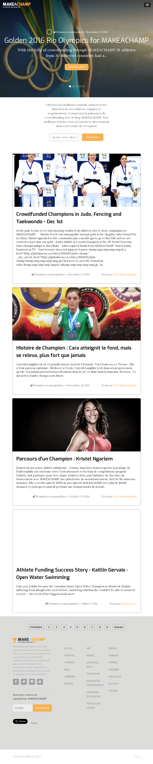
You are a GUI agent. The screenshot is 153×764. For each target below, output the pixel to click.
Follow (34, 723)
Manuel (90, 655)
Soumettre (42, 708)
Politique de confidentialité (94, 683)
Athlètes (69, 655)
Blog (67, 669)
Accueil (68, 648)
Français (114, 655)
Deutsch (113, 683)
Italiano (113, 691)
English (113, 648)
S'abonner (92, 137)
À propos (69, 662)
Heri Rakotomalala (125, 274)
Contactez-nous (92, 664)
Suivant (118, 627)
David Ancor (129, 603)
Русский (114, 669)
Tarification (93, 674)
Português (115, 676)
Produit (68, 683)
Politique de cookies (93, 705)
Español (113, 662)
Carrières (70, 676)
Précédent (36, 627)
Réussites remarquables (68, 32)
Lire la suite (76, 67)
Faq (88, 648)
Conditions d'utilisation (93, 694)
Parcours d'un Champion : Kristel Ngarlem (64, 458)
